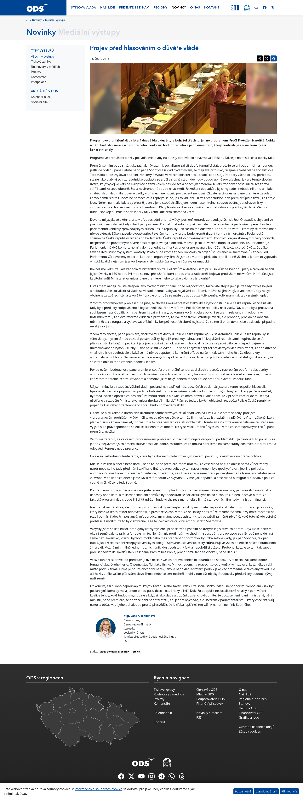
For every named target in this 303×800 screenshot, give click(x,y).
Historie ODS (248, 708)
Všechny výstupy (42, 56)
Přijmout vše (289, 791)
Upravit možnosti (266, 791)
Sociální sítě (39, 102)
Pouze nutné (243, 791)
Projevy (36, 71)
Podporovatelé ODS (210, 699)
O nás (195, 7)
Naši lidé (107, 7)
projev (136, 651)
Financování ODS (251, 713)
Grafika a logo (249, 717)
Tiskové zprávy (41, 61)
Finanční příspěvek (209, 703)
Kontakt (212, 7)
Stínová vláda (83, 7)
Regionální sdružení (253, 699)
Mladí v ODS (205, 694)
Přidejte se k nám (134, 7)
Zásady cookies (250, 731)
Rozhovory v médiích (45, 66)
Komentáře (38, 77)
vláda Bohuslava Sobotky (114, 651)
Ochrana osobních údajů (256, 727)
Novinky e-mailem (209, 713)
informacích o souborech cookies (98, 789)
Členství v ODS (206, 690)
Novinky (179, 7)
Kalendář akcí (40, 97)
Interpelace (38, 82)
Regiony (160, 7)
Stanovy (244, 703)
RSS (199, 717)
